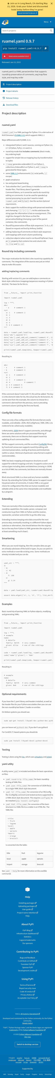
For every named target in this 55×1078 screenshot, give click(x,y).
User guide (26, 909)
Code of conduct (26, 991)
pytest (49, 756)
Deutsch (28, 1060)
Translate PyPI (26, 964)
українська (12, 1060)
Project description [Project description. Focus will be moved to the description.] (12, 84)
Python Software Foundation (33, 1030)
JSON (15, 430)
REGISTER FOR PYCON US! (26, 13)
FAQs (28, 916)
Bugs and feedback (27, 957)
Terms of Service (26, 985)
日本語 (34, 1058)
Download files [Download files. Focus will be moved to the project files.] (10, 104)
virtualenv (39, 756)
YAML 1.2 (14, 173)
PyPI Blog (26, 930)
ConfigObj (43, 444)
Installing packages (26, 903)
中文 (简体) (37, 1060)
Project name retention (26, 912)
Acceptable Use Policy (26, 998)
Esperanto (33, 1062)
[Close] (51, 3)
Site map (27, 1037)
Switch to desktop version (27, 1044)
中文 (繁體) (47, 1060)
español (19, 1058)
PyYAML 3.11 (20, 135)
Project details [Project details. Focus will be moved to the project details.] (10, 91)
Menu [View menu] (48, 21)
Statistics (27, 936)
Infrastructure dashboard (26, 933)
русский (18, 1062)
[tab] (27, 84)
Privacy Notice (26, 994)
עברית (26, 1062)
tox (23, 756)
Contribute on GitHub (26, 961)
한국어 (41, 1062)
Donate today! (27, 1023)
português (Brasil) (44, 1058)
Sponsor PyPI (27, 967)
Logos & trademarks (27, 940)
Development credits (26, 970)
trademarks (13, 1030)
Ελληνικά (21, 1060)
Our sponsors (27, 943)
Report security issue (27, 988)
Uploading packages (26, 906)
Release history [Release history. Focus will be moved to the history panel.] (10, 98)
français (27, 1058)
